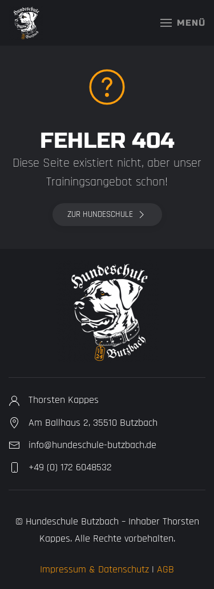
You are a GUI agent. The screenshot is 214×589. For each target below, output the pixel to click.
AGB (165, 569)
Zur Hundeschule (107, 214)
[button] (182, 23)
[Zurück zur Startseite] (26, 23)
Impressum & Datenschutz (94, 569)
